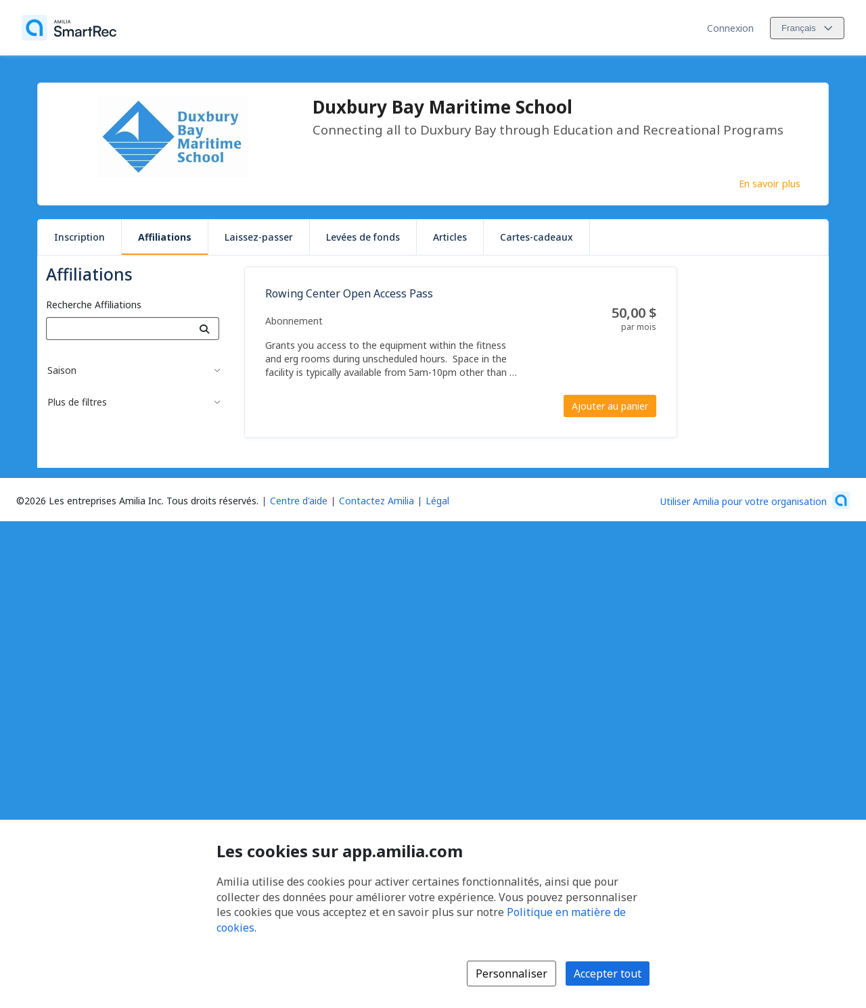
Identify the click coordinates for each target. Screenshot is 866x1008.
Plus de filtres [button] (77, 401)
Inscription (79, 237)
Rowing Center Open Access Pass (349, 293)
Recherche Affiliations (93, 304)
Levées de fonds (363, 237)
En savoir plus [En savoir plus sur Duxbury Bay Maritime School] (769, 183)
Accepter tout (607, 973)
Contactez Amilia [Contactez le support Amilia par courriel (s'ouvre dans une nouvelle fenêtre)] (376, 500)
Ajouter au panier (610, 406)
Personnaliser (511, 973)
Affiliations (164, 237)
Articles (450, 237)
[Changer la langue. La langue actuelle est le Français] (807, 28)
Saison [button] (61, 370)
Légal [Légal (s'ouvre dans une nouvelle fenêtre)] (437, 500)
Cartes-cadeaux (536, 237)
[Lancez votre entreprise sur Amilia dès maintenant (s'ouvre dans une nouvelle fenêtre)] (755, 500)
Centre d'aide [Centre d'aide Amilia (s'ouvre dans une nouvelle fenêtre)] (298, 500)
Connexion (730, 28)
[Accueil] (69, 28)
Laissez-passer (259, 237)
